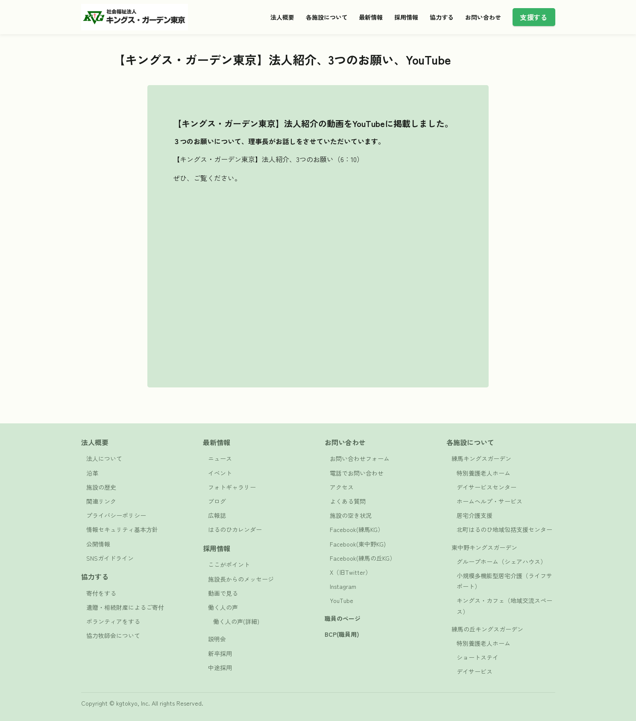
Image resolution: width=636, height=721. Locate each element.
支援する (533, 17)
